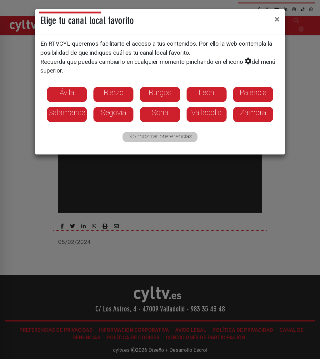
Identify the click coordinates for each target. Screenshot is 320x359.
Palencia (253, 92)
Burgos (160, 92)
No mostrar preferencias (160, 136)
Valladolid (206, 112)
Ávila (67, 92)
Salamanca (67, 112)
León (206, 92)
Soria (160, 112)
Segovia (113, 112)
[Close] (277, 19)
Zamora (253, 112)
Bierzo (113, 92)
